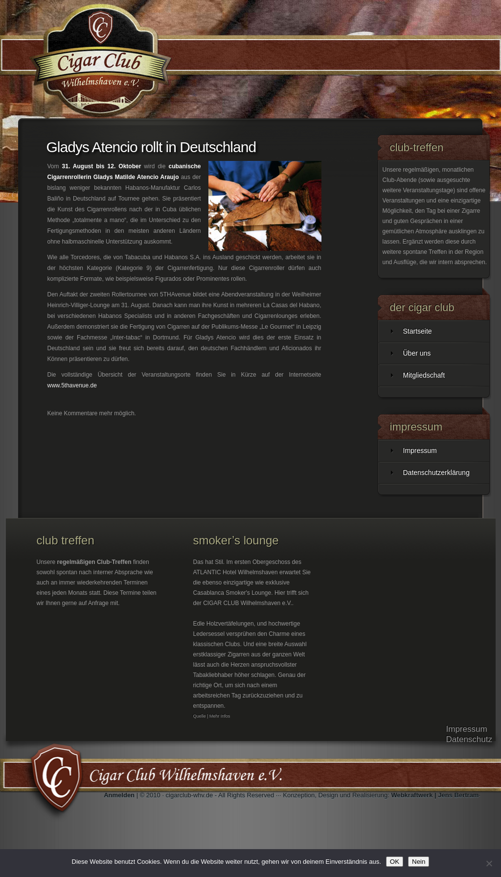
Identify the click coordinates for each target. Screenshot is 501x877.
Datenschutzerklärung (436, 472)
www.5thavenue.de (72, 385)
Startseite (417, 331)
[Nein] (489, 863)
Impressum (420, 450)
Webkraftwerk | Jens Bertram (434, 795)
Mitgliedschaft (424, 375)
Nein (418, 861)
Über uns (417, 353)
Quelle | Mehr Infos (211, 716)
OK (394, 861)
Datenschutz (469, 739)
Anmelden (119, 795)
